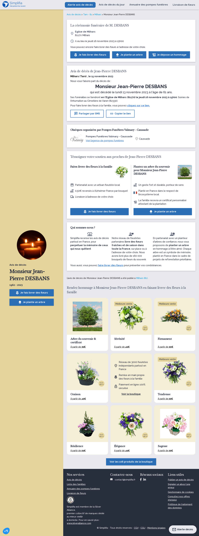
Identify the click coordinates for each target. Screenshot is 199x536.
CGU (142, 528)
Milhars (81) (142, 278)
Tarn (83, 76)
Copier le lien (120, 113)
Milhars (97, 14)
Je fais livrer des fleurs (32, 293)
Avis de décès (74, 14)
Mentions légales (156, 528)
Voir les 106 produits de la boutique (131, 461)
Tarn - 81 (87, 14)
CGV (136, 528)
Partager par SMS (87, 114)
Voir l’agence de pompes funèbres (105, 140)
